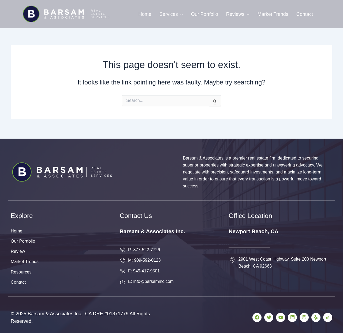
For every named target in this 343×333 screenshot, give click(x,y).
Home (145, 14)
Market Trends (273, 14)
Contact (304, 14)
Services (171, 14)
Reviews (237, 14)
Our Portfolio (204, 14)
